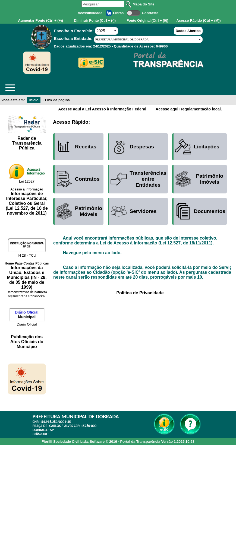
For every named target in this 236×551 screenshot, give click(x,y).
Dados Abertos (188, 31)
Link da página (57, 100)
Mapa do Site (143, 4)
